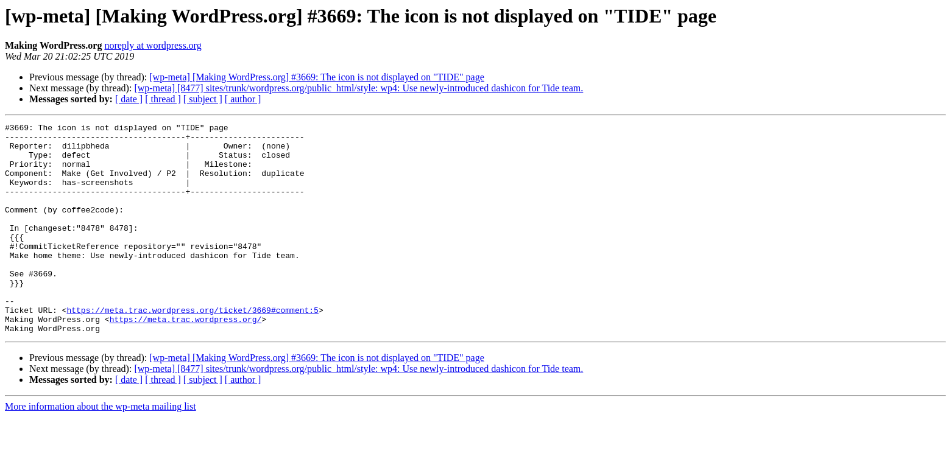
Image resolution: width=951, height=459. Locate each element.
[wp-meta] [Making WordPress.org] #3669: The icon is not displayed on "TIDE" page (316, 77)
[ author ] (243, 99)
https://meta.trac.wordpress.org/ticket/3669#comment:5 (192, 348)
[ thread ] (163, 99)
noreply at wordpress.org (152, 45)
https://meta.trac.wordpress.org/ (186, 359)
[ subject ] (202, 99)
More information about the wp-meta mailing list (100, 448)
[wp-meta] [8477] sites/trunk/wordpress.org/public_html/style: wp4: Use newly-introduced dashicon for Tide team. (358, 88)
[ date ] (129, 99)
